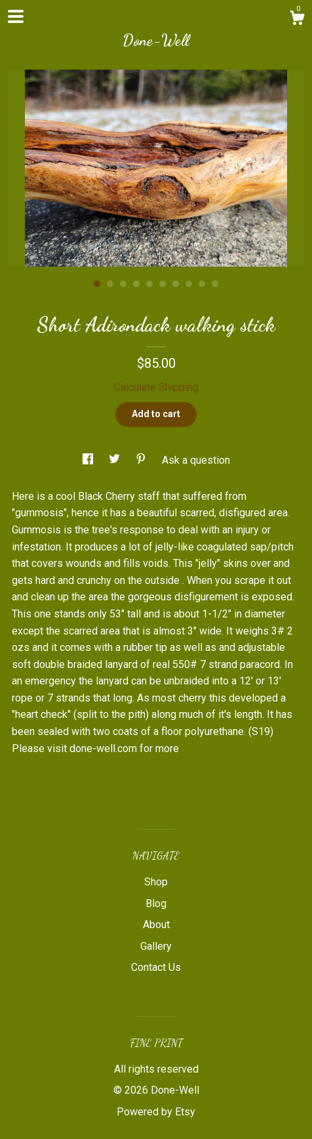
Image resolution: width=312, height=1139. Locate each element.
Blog (156, 903)
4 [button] (136, 283)
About (156, 924)
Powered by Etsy (156, 1112)
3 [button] (123, 283)
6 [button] (162, 283)
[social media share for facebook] (89, 460)
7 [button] (175, 283)
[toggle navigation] (16, 16)
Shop (156, 882)
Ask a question (196, 460)
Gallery (156, 946)
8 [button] (188, 283)
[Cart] (297, 20)
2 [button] (110, 283)
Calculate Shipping (156, 387)
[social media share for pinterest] (142, 460)
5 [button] (149, 283)
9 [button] (202, 283)
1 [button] (97, 283)
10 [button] (215, 283)
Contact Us (156, 967)
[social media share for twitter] (116, 460)
